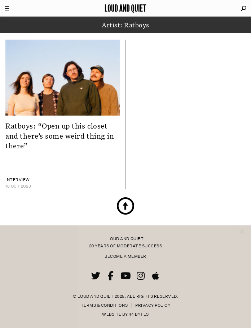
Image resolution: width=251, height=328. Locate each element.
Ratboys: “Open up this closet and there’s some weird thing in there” (59, 135)
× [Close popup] (241, 224)
